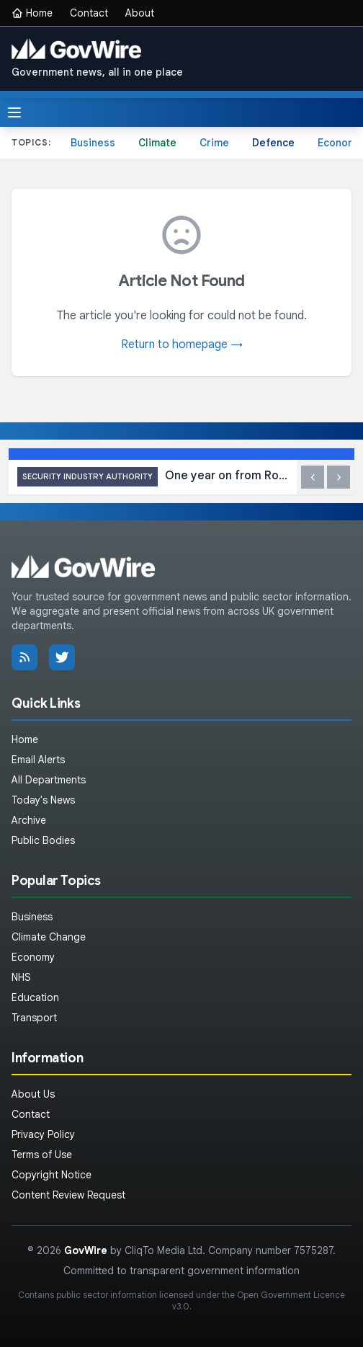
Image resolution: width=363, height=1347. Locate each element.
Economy (33, 957)
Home (32, 12)
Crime (214, 142)
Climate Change (49, 936)
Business (93, 142)
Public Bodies (43, 840)
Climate (157, 142)
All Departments (49, 779)
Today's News (43, 799)
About (139, 12)
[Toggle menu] (14, 112)
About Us (33, 1094)
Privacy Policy (43, 1134)
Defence (273, 142)
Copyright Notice (51, 1174)
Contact (89, 12)
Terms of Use (42, 1154)
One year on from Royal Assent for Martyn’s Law (152, 476)
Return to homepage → (182, 344)
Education (35, 997)
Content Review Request (68, 1194)
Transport (34, 1017)
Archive (29, 820)
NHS (21, 977)
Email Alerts (38, 759)
